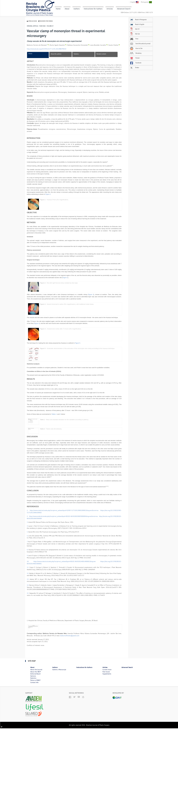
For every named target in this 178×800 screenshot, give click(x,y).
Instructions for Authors (93, 9)
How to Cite (136, 48)
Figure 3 (91, 294)
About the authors (56, 54)
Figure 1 (48, 194)
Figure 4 (36, 323)
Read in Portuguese (138, 19)
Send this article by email (140, 43)
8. (27, 550)
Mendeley (135, 53)
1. (28, 510)
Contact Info (34, 682)
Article (30, 53)
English (134, 2)
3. (27, 522)
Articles (110, 9)
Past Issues (106, 672)
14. (28, 585)
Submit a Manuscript (59, 670)
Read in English (137, 24)
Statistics (76, 54)
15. (28, 593)
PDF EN (135, 34)
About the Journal (36, 670)
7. (27, 542)
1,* (47, 44)
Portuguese (146, 2)
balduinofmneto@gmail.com (69, 636)
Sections (33, 676)
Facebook (135, 63)
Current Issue (107, 670)
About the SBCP (35, 672)
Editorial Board (35, 674)
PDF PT (134, 29)
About (67, 9)
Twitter (134, 67)
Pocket (134, 58)
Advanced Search (123, 9)
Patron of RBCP (35, 680)
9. (27, 556)
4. (27, 526)
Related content (101, 54)
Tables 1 (54, 414)
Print (134, 39)
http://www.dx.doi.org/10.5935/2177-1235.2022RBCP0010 (46, 49)
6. (27, 536)
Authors (77, 9)
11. (28, 567)
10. (30, 561)
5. (27, 532)
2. (28, 516)
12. (28, 573)
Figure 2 (65, 277)
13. (28, 579)
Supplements (107, 674)
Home (58, 9)
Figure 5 (77, 343)
